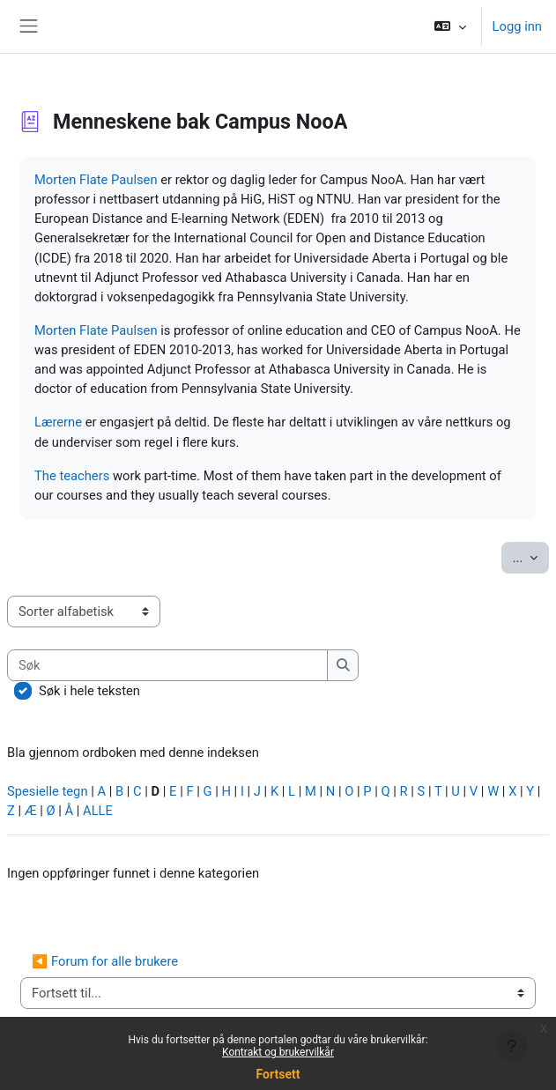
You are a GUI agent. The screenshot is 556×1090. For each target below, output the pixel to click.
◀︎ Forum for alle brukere (105, 961)
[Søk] (167, 665)
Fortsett (278, 1074)
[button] (450, 26)
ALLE (98, 811)
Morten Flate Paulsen (96, 180)
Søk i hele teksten (89, 691)
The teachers (71, 476)
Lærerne (58, 422)
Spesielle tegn (47, 791)
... (531, 556)
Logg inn (517, 26)
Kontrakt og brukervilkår (278, 1052)
